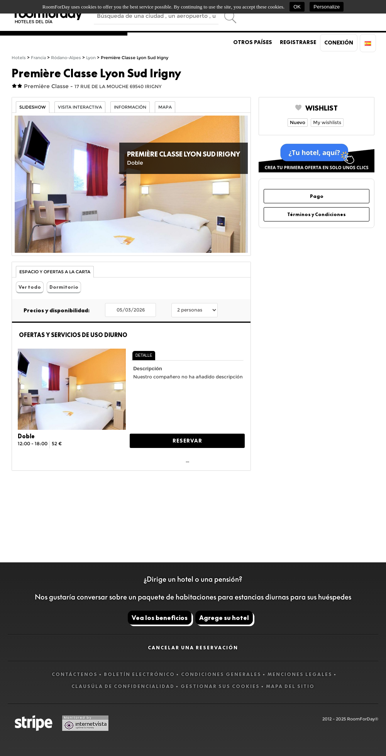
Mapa (165, 107)
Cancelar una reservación (193, 647)
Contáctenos (75, 674)
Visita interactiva (80, 107)
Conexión (338, 42)
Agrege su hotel (224, 617)
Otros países (252, 42)
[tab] (144, 355)
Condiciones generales (221, 674)
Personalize (326, 7)
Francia (38, 57)
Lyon (91, 57)
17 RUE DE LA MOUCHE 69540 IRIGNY (117, 86)
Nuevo (297, 122)
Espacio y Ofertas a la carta (54, 271)
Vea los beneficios (160, 617)
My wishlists (327, 122)
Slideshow (32, 107)
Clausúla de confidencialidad (122, 686)
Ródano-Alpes (66, 57)
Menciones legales (299, 674)
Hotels (19, 57)
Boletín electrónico (139, 674)
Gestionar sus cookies (220, 686)
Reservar (187, 441)
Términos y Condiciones (316, 214)
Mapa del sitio (290, 686)
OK (297, 7)
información (130, 107)
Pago (316, 196)
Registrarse (298, 42)
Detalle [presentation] (143, 355)
